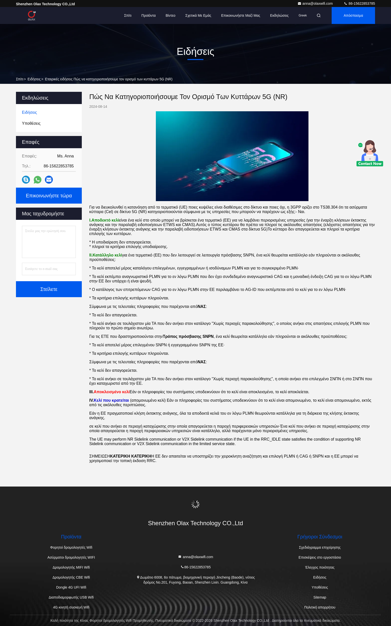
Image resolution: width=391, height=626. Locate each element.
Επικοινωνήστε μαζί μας (240, 15)
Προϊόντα (148, 15)
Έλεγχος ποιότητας (319, 567)
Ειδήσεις (34, 79)
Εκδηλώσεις (279, 15)
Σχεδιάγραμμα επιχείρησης (320, 547)
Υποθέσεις (320, 587)
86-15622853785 (359, 3)
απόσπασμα (353, 15)
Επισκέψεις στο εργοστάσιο (319, 557)
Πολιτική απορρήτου (319, 607)
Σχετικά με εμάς (198, 15)
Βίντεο (170, 15)
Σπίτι (127, 15)
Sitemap (319, 597)
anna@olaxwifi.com (315, 3)
